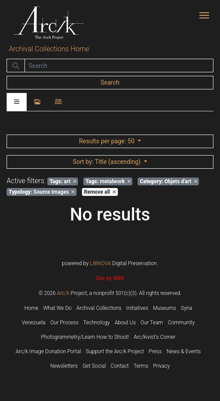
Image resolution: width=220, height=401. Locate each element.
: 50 (107, 141)
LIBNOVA (100, 263)
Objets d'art (168, 181)
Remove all (100, 192)
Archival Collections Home (49, 49)
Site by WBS (110, 278)
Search (109, 82)
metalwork (108, 181)
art (63, 181)
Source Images (42, 192)
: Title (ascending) (107, 161)
